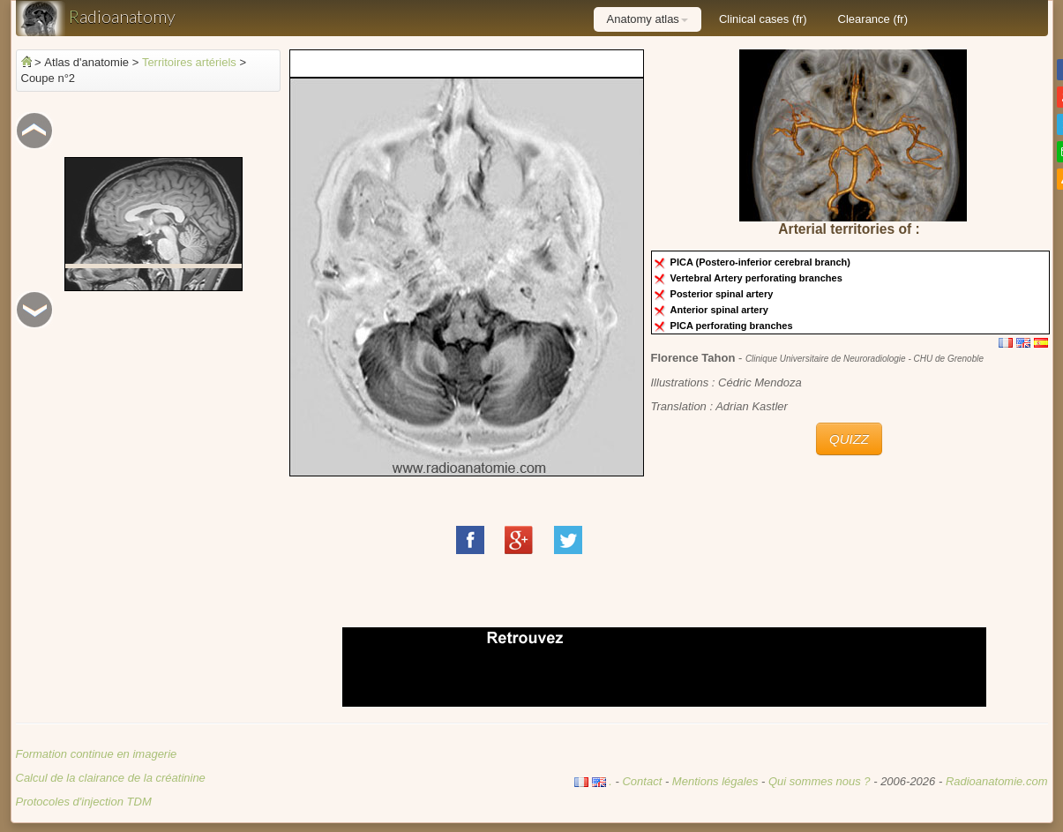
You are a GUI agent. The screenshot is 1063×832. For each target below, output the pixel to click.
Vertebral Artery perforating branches (759, 278)
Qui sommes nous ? (820, 781)
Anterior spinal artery (722, 309)
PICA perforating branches (734, 325)
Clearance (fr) (873, 19)
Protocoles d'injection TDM (84, 801)
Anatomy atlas (647, 19)
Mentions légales (715, 781)
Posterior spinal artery (724, 294)
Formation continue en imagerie (96, 754)
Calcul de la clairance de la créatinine (111, 777)
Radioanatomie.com (997, 781)
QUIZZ (849, 438)
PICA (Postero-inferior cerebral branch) (763, 262)
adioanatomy (96, 18)
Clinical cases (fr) (763, 19)
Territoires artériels (189, 62)
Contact (642, 781)
